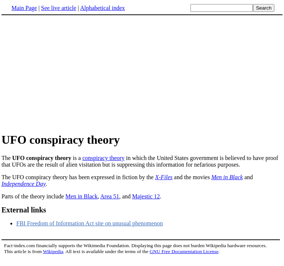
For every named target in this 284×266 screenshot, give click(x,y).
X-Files (163, 177)
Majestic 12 (146, 196)
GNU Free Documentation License (183, 251)
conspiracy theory (103, 158)
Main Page (24, 8)
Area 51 (109, 196)
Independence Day (23, 184)
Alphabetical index (102, 8)
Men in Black (227, 177)
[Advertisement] (63, 73)
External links (23, 210)
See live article (58, 8)
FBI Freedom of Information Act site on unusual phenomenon (89, 223)
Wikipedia (53, 251)
